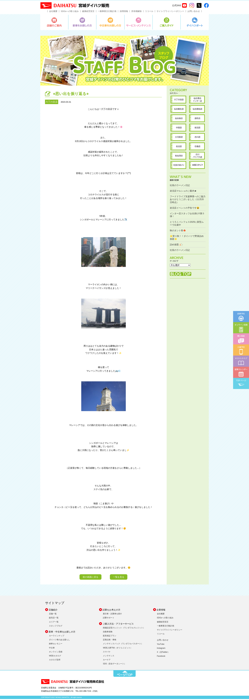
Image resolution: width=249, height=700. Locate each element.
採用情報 (124, 12)
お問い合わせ (193, 12)
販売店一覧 (54, 619)
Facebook (161, 657)
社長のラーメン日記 (180, 186)
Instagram (161, 649)
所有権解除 (136, 12)
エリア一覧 (54, 623)
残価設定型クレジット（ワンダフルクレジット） (124, 629)
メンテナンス (108, 657)
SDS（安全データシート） (114, 665)
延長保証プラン (109, 637)
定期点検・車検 (109, 641)
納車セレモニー (55, 645)
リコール (149, 12)
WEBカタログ (55, 657)
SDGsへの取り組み (70, 12)
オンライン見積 (55, 653)
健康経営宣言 (88, 12)
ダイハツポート (195, 23)
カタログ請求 (54, 661)
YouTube (160, 645)
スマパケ (107, 653)
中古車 (52, 649)
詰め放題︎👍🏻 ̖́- (176, 245)
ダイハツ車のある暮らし (59, 641)
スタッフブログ (55, 627)
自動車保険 (107, 633)
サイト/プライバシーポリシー (170, 12)
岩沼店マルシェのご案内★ (183, 192)
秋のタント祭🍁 (178, 231)
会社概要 (53, 12)
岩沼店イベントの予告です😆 (184, 209)
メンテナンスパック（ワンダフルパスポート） (123, 645)
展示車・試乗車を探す (112, 615)
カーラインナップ (56, 637)
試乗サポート (108, 619)
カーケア (107, 661)
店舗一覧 (53, 615)
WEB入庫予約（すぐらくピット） (117, 649)
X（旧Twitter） (163, 653)
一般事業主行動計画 (107, 12)
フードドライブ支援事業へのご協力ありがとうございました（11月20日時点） (187, 200)
